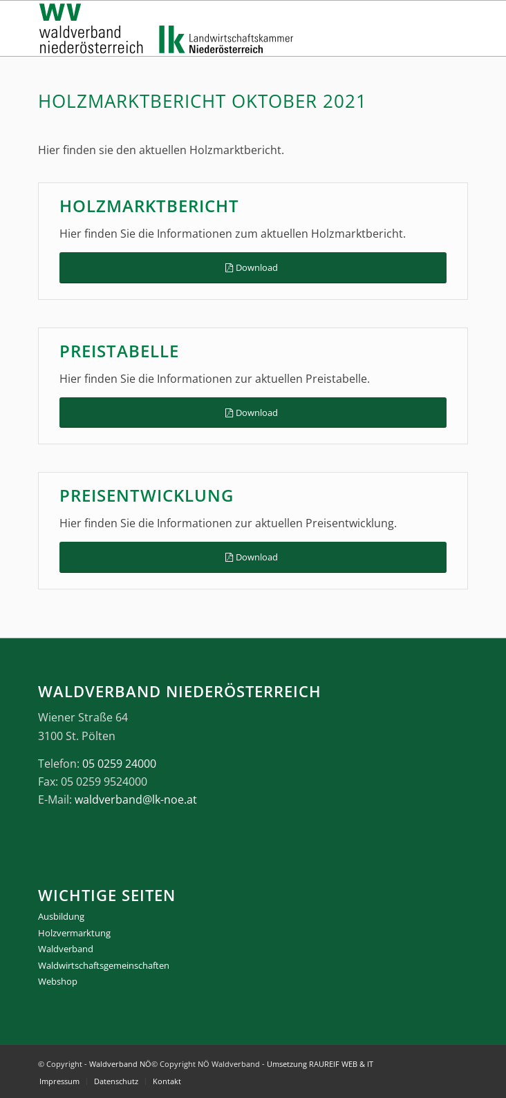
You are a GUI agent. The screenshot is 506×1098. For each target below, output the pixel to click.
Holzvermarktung (74, 933)
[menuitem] (59, 1081)
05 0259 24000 (119, 763)
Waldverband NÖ (120, 1064)
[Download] (253, 267)
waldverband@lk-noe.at (136, 799)
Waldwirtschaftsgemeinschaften (103, 965)
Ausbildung (61, 916)
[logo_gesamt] (210, 28)
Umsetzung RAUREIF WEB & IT (320, 1064)
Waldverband (65, 949)
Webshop (57, 981)
